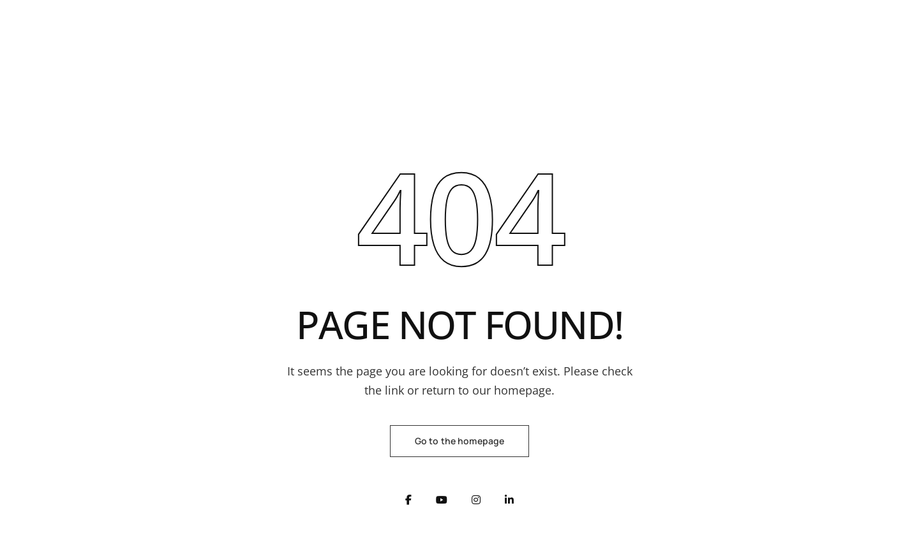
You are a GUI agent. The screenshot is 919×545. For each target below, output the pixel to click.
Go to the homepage (460, 441)
